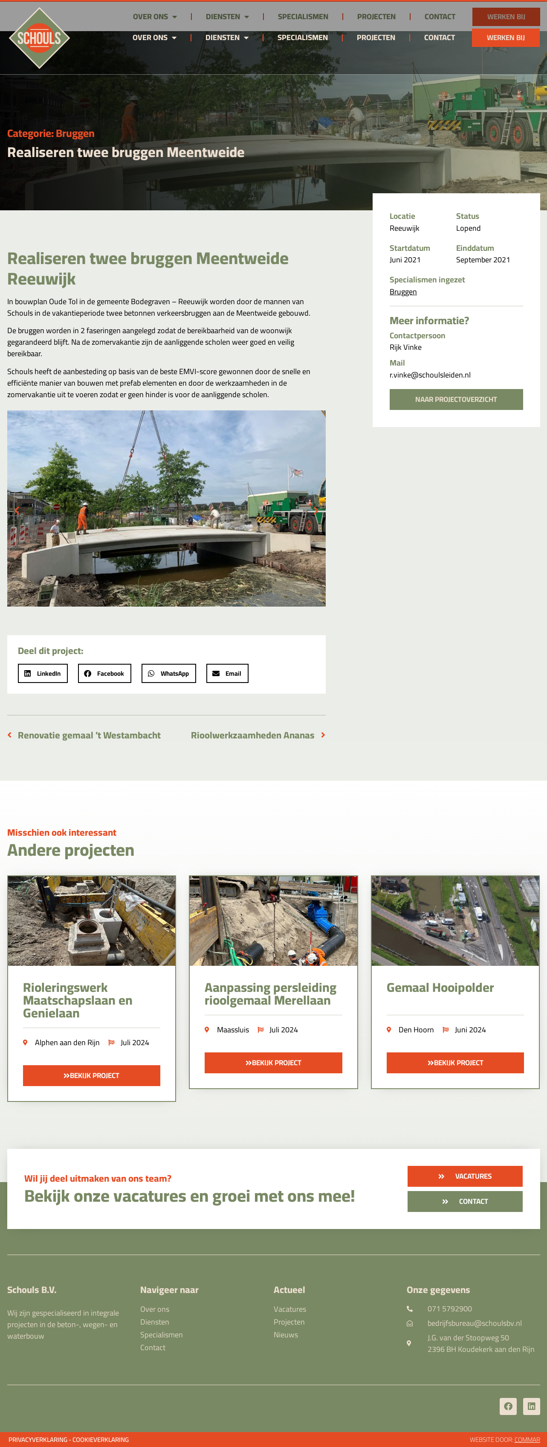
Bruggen (75, 133)
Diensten (227, 37)
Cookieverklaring (100, 1439)
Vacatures (290, 1309)
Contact (439, 37)
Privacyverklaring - (40, 1439)
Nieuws (286, 1334)
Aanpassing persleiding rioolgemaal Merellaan (270, 993)
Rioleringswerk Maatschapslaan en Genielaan (78, 1000)
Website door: (505, 1439)
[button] (17, 510)
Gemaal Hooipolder (440, 987)
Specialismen (303, 37)
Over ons (155, 37)
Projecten (376, 37)
